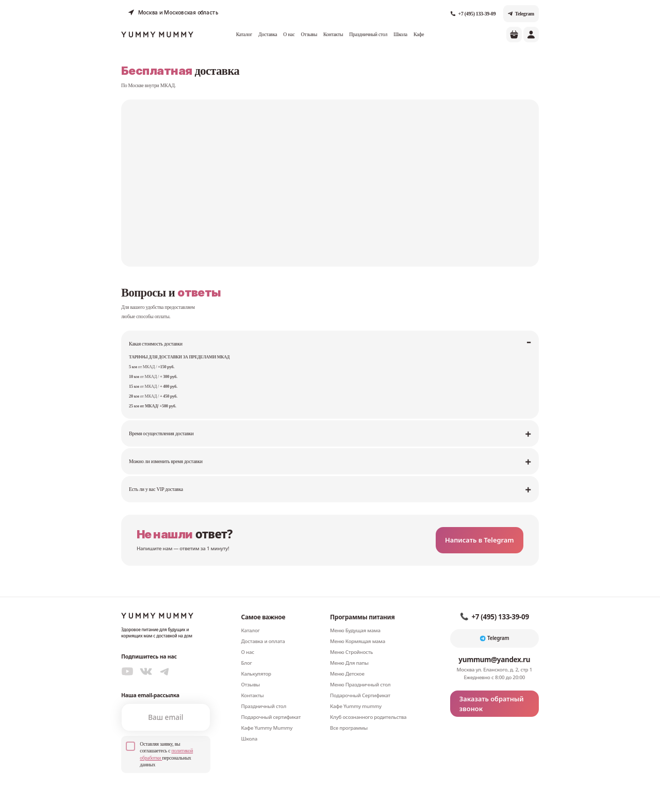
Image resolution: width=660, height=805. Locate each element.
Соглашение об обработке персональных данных (425, 793)
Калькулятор (256, 658)
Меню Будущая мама (355, 615)
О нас (288, 33)
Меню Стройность (351, 637)
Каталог (244, 33)
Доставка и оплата (263, 626)
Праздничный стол (368, 33)
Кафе (419, 33)
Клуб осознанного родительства (368, 702)
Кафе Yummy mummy (356, 691)
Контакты (333, 33)
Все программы (349, 713)
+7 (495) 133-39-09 (473, 11)
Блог (246, 648)
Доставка (267, 33)
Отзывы (309, 33)
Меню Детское (347, 658)
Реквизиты (528, 793)
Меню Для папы (349, 648)
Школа (400, 33)
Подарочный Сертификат (360, 680)
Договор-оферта (496, 793)
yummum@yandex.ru (494, 644)
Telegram (521, 11)
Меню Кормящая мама (357, 626)
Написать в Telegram (487, 525)
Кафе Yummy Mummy (267, 713)
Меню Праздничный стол (360, 669)
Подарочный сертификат (271, 702)
